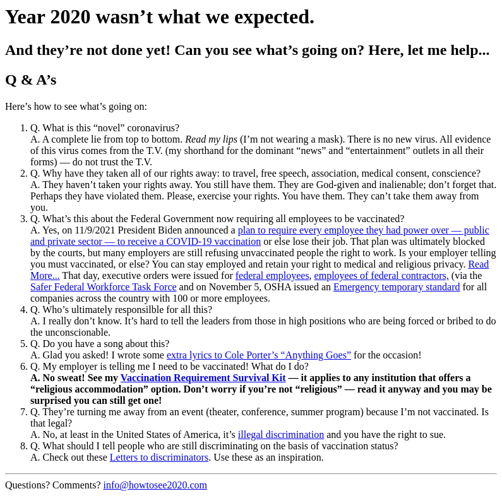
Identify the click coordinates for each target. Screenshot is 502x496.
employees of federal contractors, (381, 275)
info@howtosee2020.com (155, 485)
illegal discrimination (281, 434)
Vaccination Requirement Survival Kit (203, 377)
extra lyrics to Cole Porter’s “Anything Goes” (259, 355)
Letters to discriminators (159, 457)
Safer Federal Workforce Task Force (103, 286)
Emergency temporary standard (396, 286)
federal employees (272, 275)
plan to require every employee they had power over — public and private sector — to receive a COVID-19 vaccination (259, 236)
